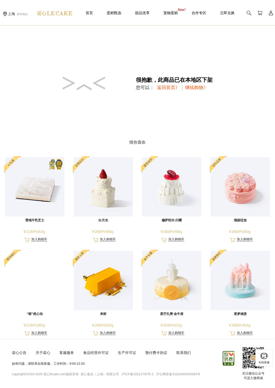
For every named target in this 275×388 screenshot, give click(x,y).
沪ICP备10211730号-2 (137, 374)
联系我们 (183, 353)
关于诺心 (43, 353)
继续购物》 (196, 87)
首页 (89, 13)
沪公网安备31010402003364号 (178, 374)
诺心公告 (19, 353)
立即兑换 (227, 13)
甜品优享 (142, 13)
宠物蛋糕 (170, 13)
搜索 (249, 13)
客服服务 (66, 353)
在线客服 (264, 358)
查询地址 (22, 14)
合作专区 (199, 13)
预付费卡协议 (156, 353)
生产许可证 (127, 353)
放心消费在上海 (229, 358)
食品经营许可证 (96, 353)
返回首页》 (168, 87)
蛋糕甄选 (114, 13)
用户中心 (271, 13)
